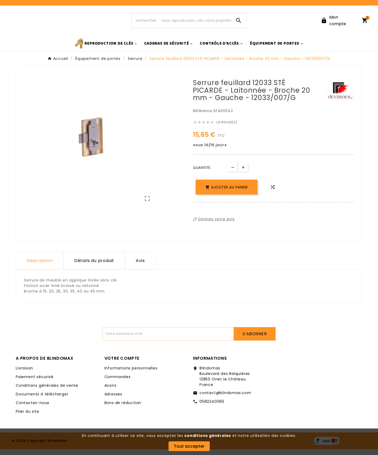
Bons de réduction (122, 408)
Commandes (117, 382)
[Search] (238, 23)
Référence (203, 116)
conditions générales (207, 435)
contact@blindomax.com (225, 398)
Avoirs (110, 391)
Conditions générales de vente (47, 391)
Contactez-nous (32, 408)
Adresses (113, 399)
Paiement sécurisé (35, 382)
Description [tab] (40, 266)
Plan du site (27, 417)
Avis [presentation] (140, 266)
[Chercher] (181, 23)
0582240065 (212, 407)
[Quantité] (222, 173)
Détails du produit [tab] (94, 266)
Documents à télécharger (42, 399)
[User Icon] (338, 23)
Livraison (24, 373)
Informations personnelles (131, 373)
